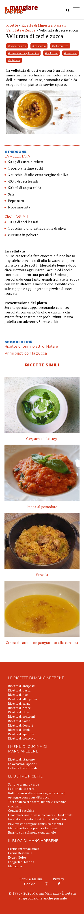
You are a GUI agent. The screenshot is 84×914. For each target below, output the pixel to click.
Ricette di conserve (21, 738)
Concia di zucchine (21, 810)
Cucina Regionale (20, 853)
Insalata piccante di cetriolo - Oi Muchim (37, 819)
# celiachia (39, 46)
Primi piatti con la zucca (25, 353)
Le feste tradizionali (22, 768)
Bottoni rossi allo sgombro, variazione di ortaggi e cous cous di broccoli (37, 795)
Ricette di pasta (19, 690)
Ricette (12, 25)
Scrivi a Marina (31, 879)
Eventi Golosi (17, 857)
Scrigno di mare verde (23, 784)
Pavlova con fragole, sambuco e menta (35, 824)
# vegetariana (17, 46)
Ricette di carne (19, 703)
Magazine (15, 866)
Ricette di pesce (19, 708)
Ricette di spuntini (21, 734)
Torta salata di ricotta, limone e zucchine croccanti (37, 804)
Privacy (58, 879)
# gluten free (60, 46)
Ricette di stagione (21, 759)
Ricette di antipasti (21, 686)
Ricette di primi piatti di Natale (31, 346)
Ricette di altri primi (22, 699)
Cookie (29, 884)
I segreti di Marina (21, 862)
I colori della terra (21, 788)
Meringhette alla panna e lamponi (32, 828)
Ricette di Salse (19, 721)
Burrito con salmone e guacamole (32, 832)
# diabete (14, 60)
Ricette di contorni (21, 716)
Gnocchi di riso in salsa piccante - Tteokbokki (40, 815)
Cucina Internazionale (23, 849)
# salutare (51, 53)
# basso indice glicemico (23, 53)
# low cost (70, 53)
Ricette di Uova (19, 712)
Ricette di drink (19, 729)
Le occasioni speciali (22, 764)
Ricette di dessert (20, 725)
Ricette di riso (18, 694)
